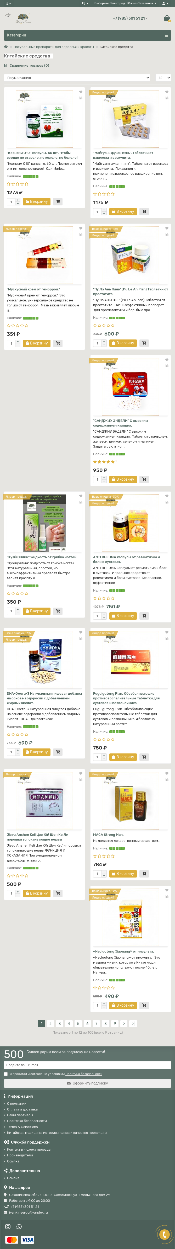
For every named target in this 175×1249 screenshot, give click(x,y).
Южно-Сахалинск (140, 3)
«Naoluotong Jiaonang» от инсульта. (123, 951)
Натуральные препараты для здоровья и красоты (54, 47)
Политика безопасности (27, 1121)
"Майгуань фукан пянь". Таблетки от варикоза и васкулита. (123, 155)
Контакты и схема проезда (28, 1149)
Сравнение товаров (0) (26, 65)
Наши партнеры (20, 1115)
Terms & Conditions (22, 1127)
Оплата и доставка (22, 1109)
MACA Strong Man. (108, 835)
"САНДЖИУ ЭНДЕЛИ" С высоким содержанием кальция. (120, 423)
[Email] (87, 1065)
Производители (20, 1155)
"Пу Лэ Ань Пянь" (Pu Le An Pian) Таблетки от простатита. (130, 291)
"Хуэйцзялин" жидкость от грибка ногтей (41, 557)
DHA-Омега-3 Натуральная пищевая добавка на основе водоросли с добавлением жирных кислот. (44, 698)
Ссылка (13, 1161)
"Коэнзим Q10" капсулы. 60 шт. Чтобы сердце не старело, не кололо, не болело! (42, 155)
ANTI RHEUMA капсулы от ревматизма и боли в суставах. (126, 559)
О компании (16, 1104)
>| (133, 1024)
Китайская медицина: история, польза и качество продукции (57, 1133)
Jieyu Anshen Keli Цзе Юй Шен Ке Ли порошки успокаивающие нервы (37, 837)
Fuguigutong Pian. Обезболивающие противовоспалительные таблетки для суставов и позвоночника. (126, 698)
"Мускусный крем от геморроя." (33, 289)
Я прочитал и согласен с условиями (53, 1074)
